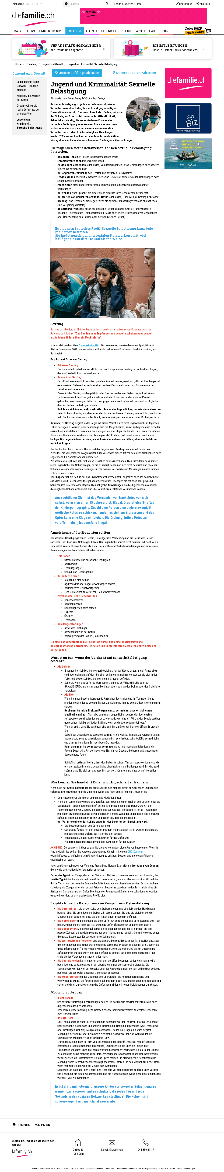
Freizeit (91, 31)
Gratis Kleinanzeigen (186, 1168)
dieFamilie (18, 4)
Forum (117, 4)
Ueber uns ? (110, 1168)
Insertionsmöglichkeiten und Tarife (132, 1168)
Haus (152, 31)
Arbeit (140, 31)
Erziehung (75, 31)
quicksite (46, 1168)
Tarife (138, 4)
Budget (166, 31)
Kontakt (100, 1168)
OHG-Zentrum (135, 851)
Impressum (91, 1168)
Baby (17, 31)
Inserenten (153, 1168)
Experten (128, 4)
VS (41, 4)
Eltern (30, 31)
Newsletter (163, 1168)
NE (36, 4)
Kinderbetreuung (51, 31)
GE (32, 4)
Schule (127, 31)
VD (27, 4)
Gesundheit (109, 31)
